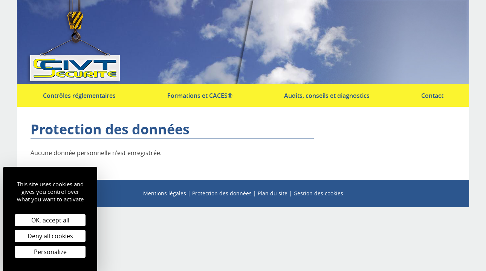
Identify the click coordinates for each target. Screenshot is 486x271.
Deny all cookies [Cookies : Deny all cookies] (50, 236)
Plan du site (272, 193)
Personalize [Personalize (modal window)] (50, 252)
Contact (432, 95)
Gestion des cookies (318, 193)
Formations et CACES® (199, 95)
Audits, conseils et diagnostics (327, 95)
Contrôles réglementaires (79, 95)
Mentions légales (164, 193)
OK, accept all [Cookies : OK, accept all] (50, 220)
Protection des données (222, 193)
